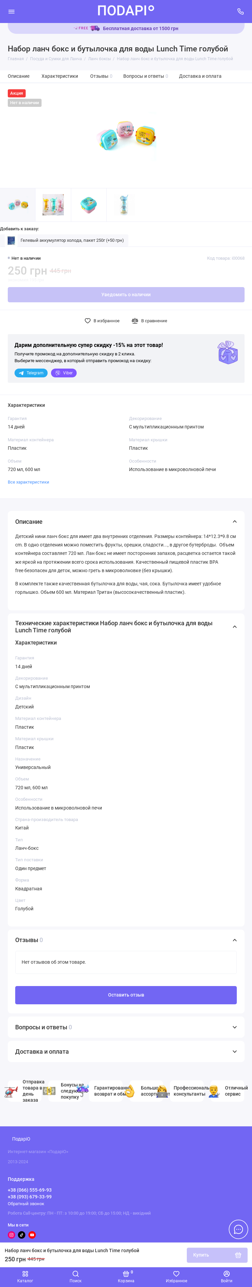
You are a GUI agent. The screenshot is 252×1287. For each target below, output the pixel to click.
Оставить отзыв (126, 995)
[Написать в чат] (238, 1229)
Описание (18, 76)
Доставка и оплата (200, 76)
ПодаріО (21, 1139)
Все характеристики (28, 482)
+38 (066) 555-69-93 (30, 1190)
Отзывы (101, 76)
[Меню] (11, 11)
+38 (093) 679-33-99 (30, 1196)
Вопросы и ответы (146, 76)
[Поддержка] (240, 11)
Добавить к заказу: (19, 228)
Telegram (31, 373)
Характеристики (60, 76)
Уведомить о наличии (126, 295)
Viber (64, 373)
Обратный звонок (26, 1203)
